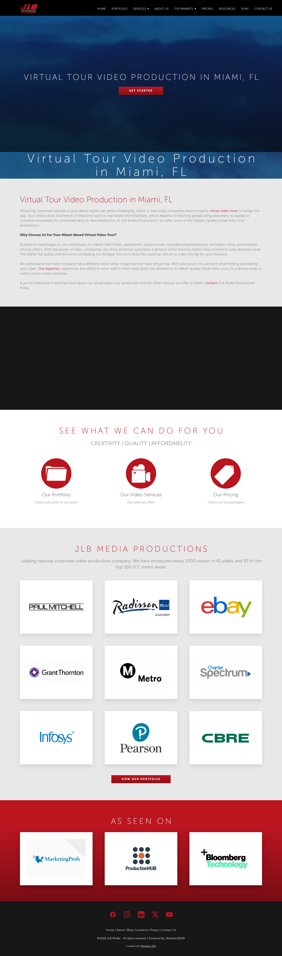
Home (101, 8)
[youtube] (169, 915)
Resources (227, 8)
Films (245, 8)
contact (211, 283)
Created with (141, 946)
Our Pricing (225, 494)
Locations (141, 930)
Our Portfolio (56, 494)
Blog (130, 930)
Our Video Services (141, 494)
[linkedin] (141, 915)
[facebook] (113, 915)
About (120, 930)
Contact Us (263, 8)
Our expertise (48, 269)
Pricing (207, 8)
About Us (162, 8)
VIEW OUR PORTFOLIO (141, 779)
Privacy (154, 930)
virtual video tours (224, 211)
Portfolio (119, 8)
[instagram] (127, 915)
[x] (155, 915)
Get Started (141, 90)
